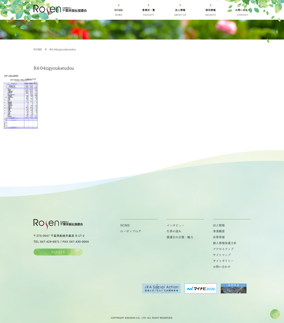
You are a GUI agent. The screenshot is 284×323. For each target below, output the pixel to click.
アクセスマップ (223, 249)
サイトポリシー (223, 260)
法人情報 (219, 225)
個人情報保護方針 (225, 243)
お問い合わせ (222, 266)
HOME (125, 225)
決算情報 (219, 237)
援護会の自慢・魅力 (180, 237)
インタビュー (175, 225)
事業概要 (219, 231)
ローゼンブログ (130, 231)
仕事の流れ (174, 231)
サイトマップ (222, 255)
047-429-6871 (50, 241)
